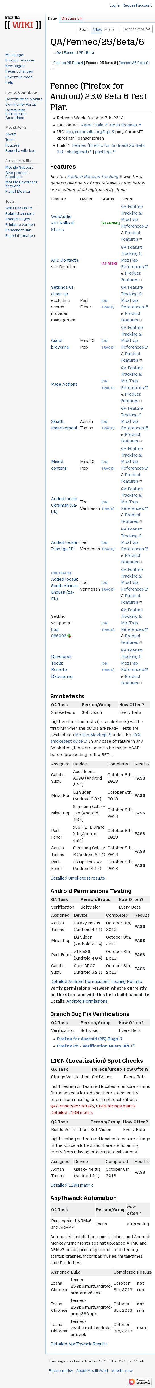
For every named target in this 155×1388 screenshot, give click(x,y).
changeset (77, 151)
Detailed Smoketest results (77, 878)
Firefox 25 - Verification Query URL (94, 1046)
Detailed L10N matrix (71, 1112)
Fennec (70, 53)
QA (58, 53)
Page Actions (64, 384)
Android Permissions (87, 1001)
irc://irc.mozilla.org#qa (88, 131)
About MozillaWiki (92, 1371)
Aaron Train (92, 125)
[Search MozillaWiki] (137, 29)
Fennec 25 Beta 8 (134, 63)
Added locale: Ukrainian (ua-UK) (64, 505)
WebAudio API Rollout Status (62, 223)
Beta (90, 53)
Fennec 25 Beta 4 (68, 63)
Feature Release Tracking (92, 176)
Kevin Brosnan (123, 125)
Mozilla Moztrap (91, 734)
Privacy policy (61, 1371)
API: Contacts (64, 260)
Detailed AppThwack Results (79, 1343)
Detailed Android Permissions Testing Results (96, 981)
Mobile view (122, 1371)
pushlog (103, 151)
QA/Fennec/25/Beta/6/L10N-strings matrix (93, 1106)
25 (81, 53)
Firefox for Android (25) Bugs (87, 1038)
